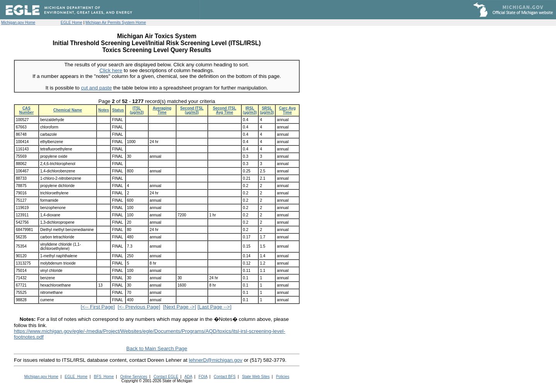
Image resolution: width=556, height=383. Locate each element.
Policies (282, 377)
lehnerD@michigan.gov (215, 360)
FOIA (202, 377)
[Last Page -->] (215, 307)
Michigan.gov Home (18, 22)
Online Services (133, 377)
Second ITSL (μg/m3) (192, 110)
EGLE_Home (76, 377)
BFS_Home (104, 377)
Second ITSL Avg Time (224, 110)
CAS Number (26, 110)
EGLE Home (71, 22)
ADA (188, 377)
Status (118, 110)
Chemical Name (67, 110)
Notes (103, 110)
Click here (110, 70)
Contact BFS (225, 377)
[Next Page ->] (179, 307)
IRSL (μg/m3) (250, 110)
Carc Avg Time (287, 110)
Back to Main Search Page (156, 348)
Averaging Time (162, 110)
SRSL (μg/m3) (267, 110)
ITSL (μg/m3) (137, 110)
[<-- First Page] (98, 307)
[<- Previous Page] (139, 307)
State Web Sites (256, 377)
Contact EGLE (166, 377)
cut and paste (96, 88)
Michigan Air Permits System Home (115, 22)
